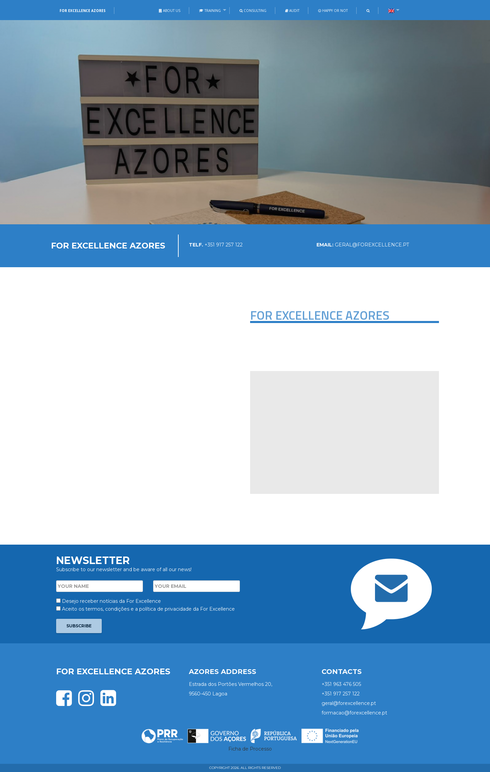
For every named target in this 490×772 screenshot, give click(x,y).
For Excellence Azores (82, 10)
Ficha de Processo (250, 749)
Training (210, 10)
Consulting (253, 10)
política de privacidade (165, 609)
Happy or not (333, 10)
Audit (292, 10)
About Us (169, 10)
